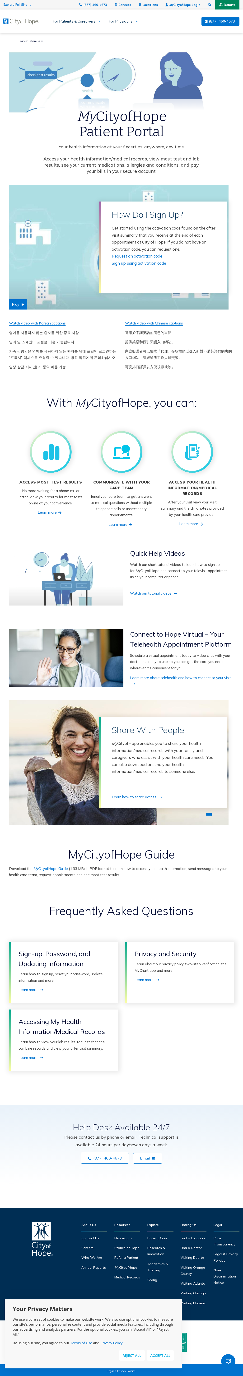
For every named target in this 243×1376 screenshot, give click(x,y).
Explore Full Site (15, 4)
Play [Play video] (15, 304)
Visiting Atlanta (193, 1283)
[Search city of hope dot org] (209, 4)
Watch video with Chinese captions (154, 323)
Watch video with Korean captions (37, 323)
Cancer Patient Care (31, 40)
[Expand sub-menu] (98, 21)
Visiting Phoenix (193, 1303)
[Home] (42, 1241)
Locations (148, 5)
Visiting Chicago (193, 1293)
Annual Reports (93, 1267)
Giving (152, 1280)
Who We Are (91, 1257)
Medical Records (127, 1277)
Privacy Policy (111, 1342)
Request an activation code (137, 256)
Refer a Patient (126, 1257)
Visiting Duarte (192, 1257)
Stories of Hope (126, 1248)
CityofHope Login (182, 5)
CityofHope (125, 1267)
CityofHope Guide (50, 868)
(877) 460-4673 (93, 5)
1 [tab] (209, 814)
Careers (123, 5)
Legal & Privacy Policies (121, 1371)
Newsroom (123, 1238)
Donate (227, 5)
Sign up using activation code (139, 263)
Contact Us (90, 1238)
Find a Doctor (191, 1248)
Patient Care (157, 1238)
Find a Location (193, 1238)
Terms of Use (81, 1342)
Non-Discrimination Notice (225, 1276)
